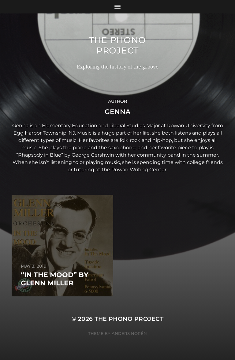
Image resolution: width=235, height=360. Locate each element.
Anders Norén (129, 333)
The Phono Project (117, 45)
